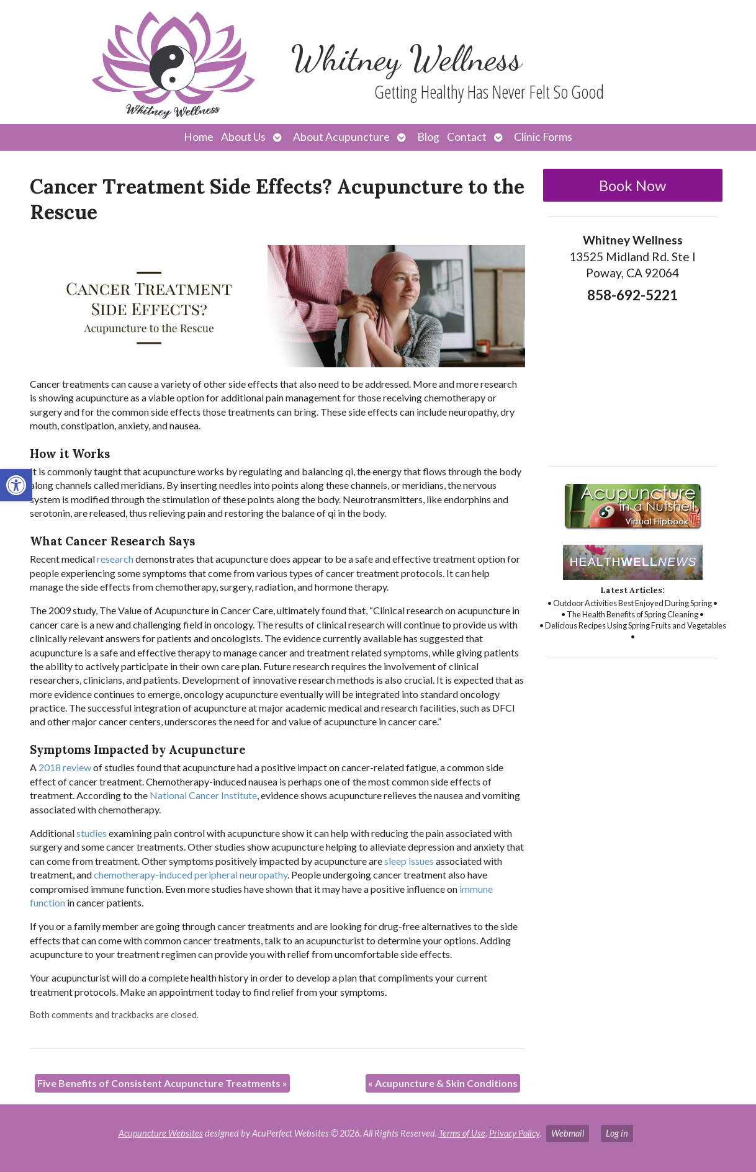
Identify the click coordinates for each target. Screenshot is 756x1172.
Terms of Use (462, 1133)
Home (199, 136)
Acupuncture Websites (161, 1133)
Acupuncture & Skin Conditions (443, 1083)
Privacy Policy (514, 1133)
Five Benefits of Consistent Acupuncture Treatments (162, 1083)
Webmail (567, 1133)
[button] (16, 485)
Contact (467, 136)
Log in (617, 1133)
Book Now (632, 185)
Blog (428, 136)
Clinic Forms (543, 136)
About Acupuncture (341, 136)
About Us (243, 136)
